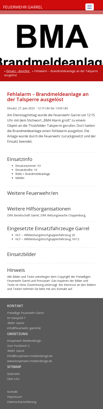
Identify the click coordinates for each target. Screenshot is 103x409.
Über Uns (13, 379)
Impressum (14, 397)
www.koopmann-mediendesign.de (29, 361)
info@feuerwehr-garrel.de (24, 328)
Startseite (13, 374)
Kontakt (12, 392)
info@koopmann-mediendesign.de (30, 356)
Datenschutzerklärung (21, 402)
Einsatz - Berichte (18, 71)
